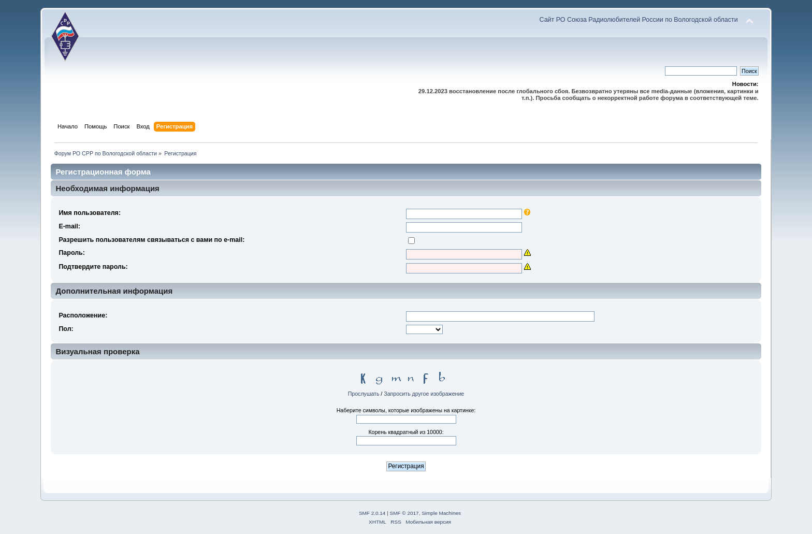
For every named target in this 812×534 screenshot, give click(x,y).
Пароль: (72, 252)
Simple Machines (441, 513)
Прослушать (364, 394)
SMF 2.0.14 (372, 513)
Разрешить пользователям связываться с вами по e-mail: (151, 239)
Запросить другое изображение (424, 394)
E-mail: (69, 226)
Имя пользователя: (90, 213)
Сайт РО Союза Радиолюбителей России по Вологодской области (639, 19)
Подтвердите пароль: (93, 266)
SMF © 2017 (404, 513)
